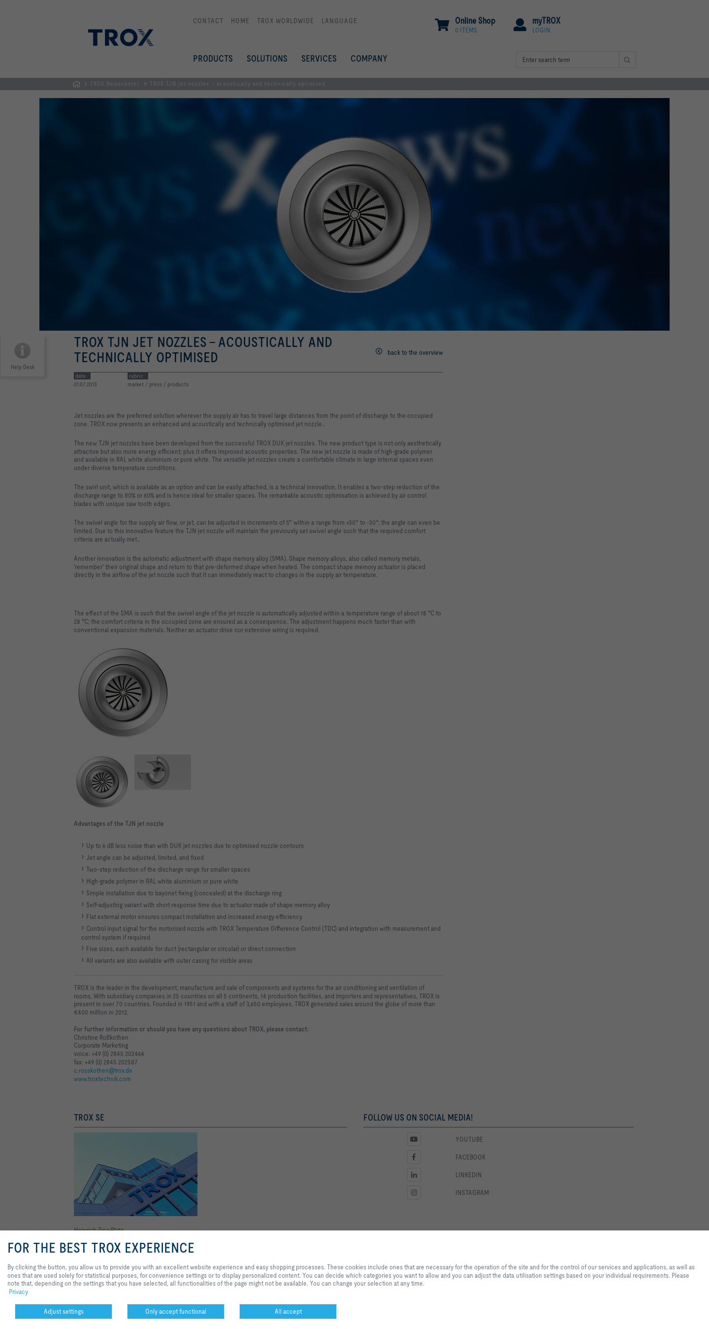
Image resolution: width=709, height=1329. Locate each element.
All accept (288, 1311)
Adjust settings (64, 1311)
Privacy (18, 1291)
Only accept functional (175, 1311)
